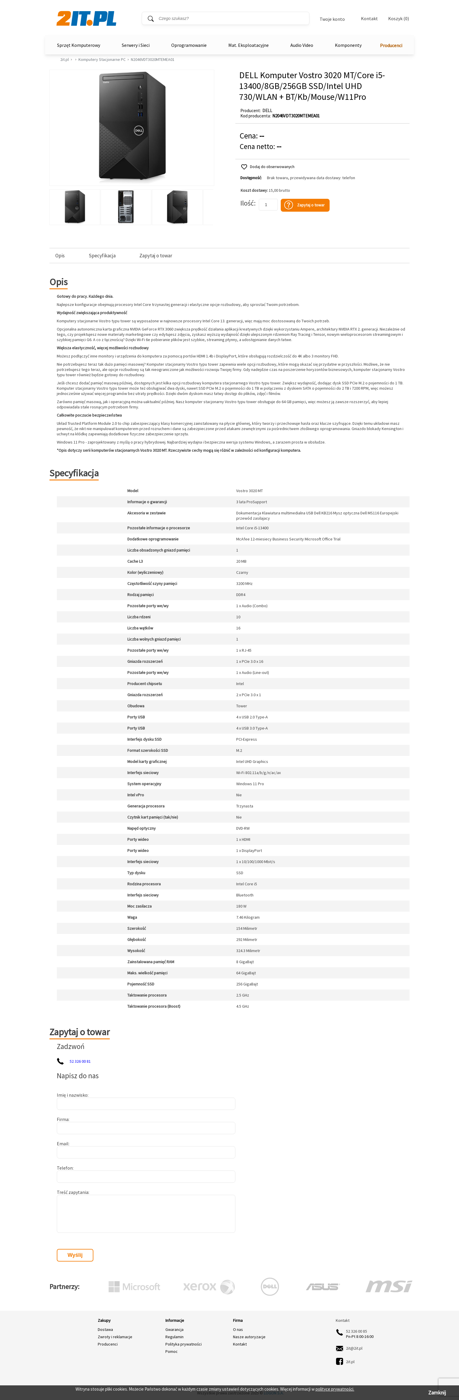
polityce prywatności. (335, 1389)
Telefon (65, 1167)
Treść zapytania (72, 1192)
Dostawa (105, 1329)
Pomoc (171, 1351)
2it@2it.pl (354, 1348)
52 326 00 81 (80, 1061)
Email (62, 1143)
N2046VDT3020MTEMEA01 (152, 59)
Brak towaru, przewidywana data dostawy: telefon (311, 177)
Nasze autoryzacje (249, 1336)
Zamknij (437, 1392)
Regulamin (174, 1336)
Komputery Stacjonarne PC (102, 59)
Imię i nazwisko (72, 1095)
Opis (60, 256)
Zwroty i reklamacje (115, 1336)
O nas (238, 1329)
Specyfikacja (102, 256)
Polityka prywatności (183, 1344)
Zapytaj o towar (155, 256)
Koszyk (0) (398, 18)
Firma (62, 1119)
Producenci (391, 45)
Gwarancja (174, 1329)
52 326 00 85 (356, 1331)
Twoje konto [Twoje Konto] (332, 19)
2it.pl (64, 59)
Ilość (247, 203)
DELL (267, 110)
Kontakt (369, 18)
